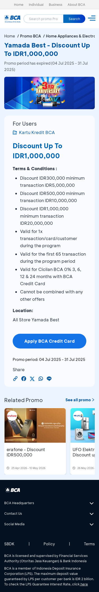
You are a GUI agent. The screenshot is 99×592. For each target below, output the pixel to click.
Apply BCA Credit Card (49, 341)
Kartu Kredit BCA (34, 132)
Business (55, 4)
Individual (36, 4)
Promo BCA (30, 36)
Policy (49, 543)
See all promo (80, 399)
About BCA (76, 4)
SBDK (9, 543)
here (84, 584)
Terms (89, 543)
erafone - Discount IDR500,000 (26, 452)
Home (18, 4)
